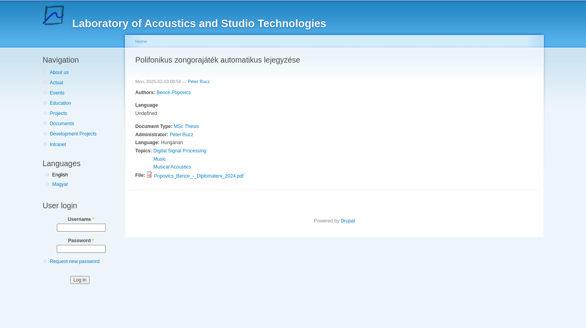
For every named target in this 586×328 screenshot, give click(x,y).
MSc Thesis (186, 126)
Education (60, 103)
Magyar (60, 184)
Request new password (74, 261)
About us (59, 72)
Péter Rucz (199, 81)
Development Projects (73, 134)
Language (146, 105)
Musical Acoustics (172, 167)
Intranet (58, 144)
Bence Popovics (174, 92)
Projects (58, 113)
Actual (56, 82)
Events (57, 93)
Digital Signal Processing (179, 151)
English (60, 175)
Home (141, 41)
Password (81, 240)
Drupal (348, 221)
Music (159, 159)
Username (81, 219)
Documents (62, 123)
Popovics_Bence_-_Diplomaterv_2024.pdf (199, 176)
